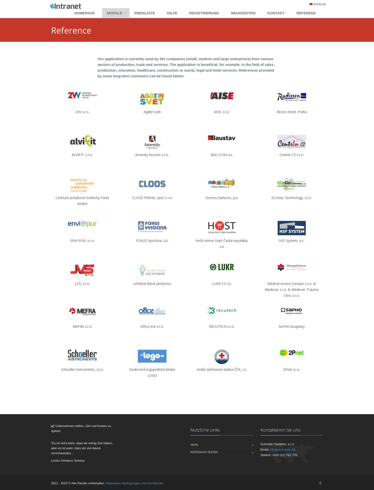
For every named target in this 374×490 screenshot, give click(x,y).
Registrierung (204, 13)
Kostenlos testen (204, 452)
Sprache (319, 4)
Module (114, 13)
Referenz (306, 13)
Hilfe (172, 13)
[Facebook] (320, 483)
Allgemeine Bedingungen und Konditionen (134, 483)
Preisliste (144, 13)
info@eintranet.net (282, 449)
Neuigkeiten (243, 13)
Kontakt (276, 13)
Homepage (84, 13)
